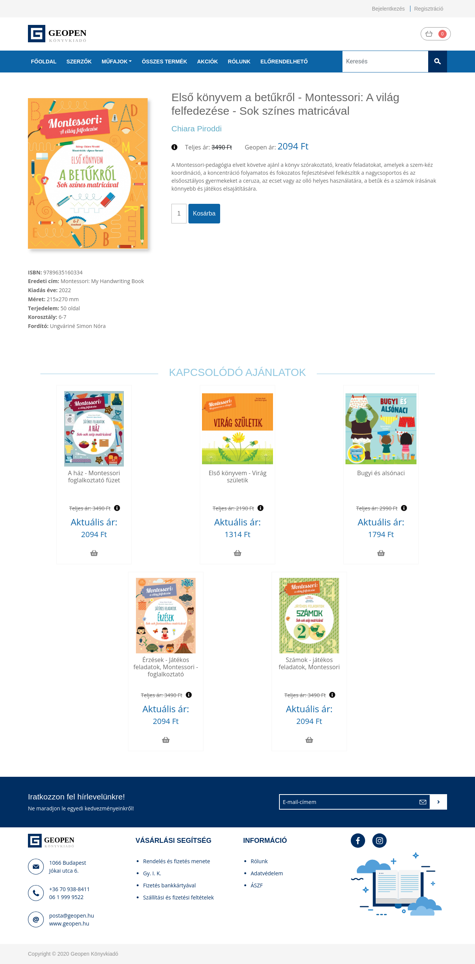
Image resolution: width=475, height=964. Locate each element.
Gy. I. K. (152, 873)
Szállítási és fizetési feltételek (178, 897)
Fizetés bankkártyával (169, 885)
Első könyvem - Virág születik (237, 476)
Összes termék (164, 62)
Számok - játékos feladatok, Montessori (309, 663)
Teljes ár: (197, 147)
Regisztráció (428, 9)
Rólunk (239, 62)
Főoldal (44, 62)
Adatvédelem (267, 873)
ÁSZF (257, 885)
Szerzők (79, 62)
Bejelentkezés (388, 9)
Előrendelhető (284, 62)
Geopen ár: (260, 147)
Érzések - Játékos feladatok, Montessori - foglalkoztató (165, 667)
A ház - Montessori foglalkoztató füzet (94, 476)
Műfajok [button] (114, 62)
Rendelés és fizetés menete (176, 861)
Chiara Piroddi (196, 128)
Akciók (207, 62)
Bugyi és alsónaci (381, 473)
